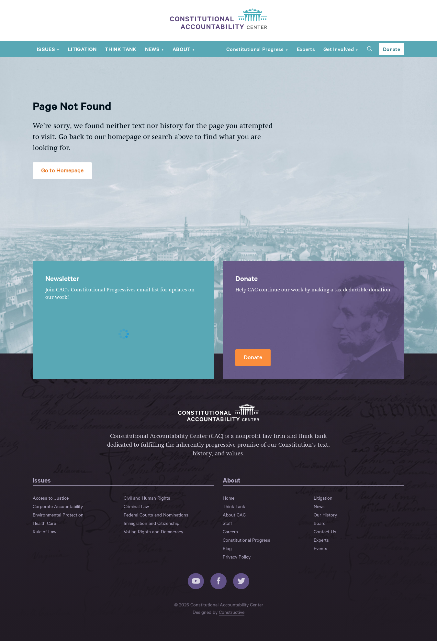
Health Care (44, 523)
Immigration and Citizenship (151, 523)
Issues (46, 48)
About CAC (234, 514)
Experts (306, 48)
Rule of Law (44, 531)
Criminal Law (136, 506)
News (152, 48)
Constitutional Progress (255, 48)
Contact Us (325, 531)
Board (320, 523)
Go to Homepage (62, 170)
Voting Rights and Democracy (153, 531)
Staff (227, 523)
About (182, 48)
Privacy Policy (237, 556)
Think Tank (120, 48)
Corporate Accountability (58, 506)
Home (228, 497)
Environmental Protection (58, 514)
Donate (391, 48)
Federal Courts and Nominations (156, 514)
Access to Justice (51, 497)
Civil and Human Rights (147, 497)
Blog (227, 548)
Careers (230, 531)
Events (320, 548)
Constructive (231, 612)
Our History (325, 514)
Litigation (82, 48)
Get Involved (338, 48)
